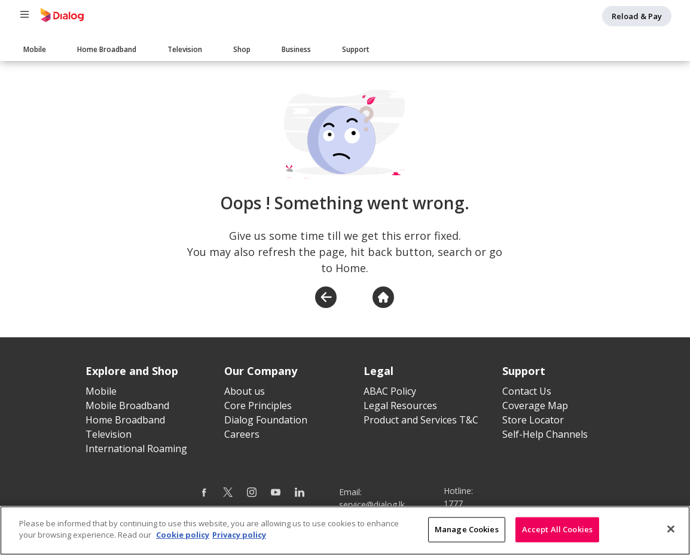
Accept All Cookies (557, 529)
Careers (241, 434)
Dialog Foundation (265, 419)
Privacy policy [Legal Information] (239, 535)
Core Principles (258, 405)
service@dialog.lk (372, 504)
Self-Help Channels (545, 434)
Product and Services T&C (421, 419)
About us (244, 391)
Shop (242, 49)
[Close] (671, 530)
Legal (378, 371)
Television (184, 49)
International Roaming (136, 448)
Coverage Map (535, 405)
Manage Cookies (467, 529)
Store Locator (533, 419)
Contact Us (526, 391)
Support (356, 49)
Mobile (34, 49)
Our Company (260, 371)
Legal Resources (400, 405)
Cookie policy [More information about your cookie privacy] (182, 535)
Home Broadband (106, 49)
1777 (453, 503)
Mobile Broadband (127, 405)
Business (296, 49)
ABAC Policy (390, 391)
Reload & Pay (637, 16)
